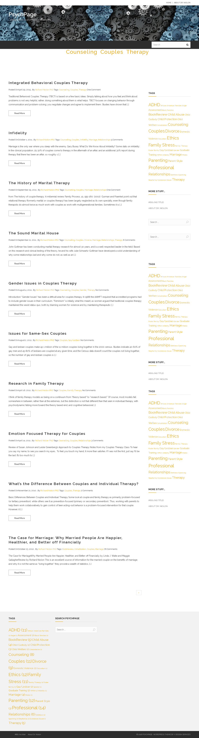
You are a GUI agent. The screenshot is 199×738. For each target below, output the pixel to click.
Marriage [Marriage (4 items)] (176, 154)
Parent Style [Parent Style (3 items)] (175, 160)
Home (168, 3)
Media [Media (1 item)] (184, 155)
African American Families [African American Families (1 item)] (171, 106)
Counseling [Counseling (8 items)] (178, 124)
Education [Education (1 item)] (162, 139)
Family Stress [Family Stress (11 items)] (161, 144)
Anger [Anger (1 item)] (184, 106)
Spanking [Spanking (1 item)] (182, 175)
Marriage (93, 140)
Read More (19, 113)
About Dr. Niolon (182, 3)
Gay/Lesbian (74, 340)
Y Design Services (182, 734)
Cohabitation (80, 549)
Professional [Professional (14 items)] (161, 167)
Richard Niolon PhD (44, 90)
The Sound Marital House (34, 233)
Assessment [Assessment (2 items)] (155, 110)
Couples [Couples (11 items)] (156, 130)
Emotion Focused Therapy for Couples (47, 433)
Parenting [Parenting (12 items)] (158, 160)
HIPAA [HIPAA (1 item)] (159, 155)
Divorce (87, 240)
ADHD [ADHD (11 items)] (154, 104)
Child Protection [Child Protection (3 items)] (167, 119)
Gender (83, 290)
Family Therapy (74, 390)
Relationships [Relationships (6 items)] (159, 174)
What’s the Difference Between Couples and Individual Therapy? (74, 484)
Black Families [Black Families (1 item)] (168, 110)
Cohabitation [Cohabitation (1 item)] (162, 125)
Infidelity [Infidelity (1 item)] (165, 155)
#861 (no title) (156, 202)
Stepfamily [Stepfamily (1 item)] (152, 180)
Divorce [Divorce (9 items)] (172, 131)
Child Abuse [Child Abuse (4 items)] (176, 114)
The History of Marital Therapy (39, 183)
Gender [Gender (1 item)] (176, 150)
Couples (111, 52)
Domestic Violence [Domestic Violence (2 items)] (25, 668)
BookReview (68, 549)
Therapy (137, 52)
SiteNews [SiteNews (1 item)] (174, 175)
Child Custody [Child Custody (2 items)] (21, 645)
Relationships (104, 140)
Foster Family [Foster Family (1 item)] (153, 150)
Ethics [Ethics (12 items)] (173, 138)
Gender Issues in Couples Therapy (43, 283)
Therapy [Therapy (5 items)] (178, 179)
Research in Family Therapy (36, 383)
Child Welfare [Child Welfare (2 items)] (20, 649)
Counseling (81, 52)
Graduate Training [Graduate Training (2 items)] (19, 690)
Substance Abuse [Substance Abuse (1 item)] (164, 180)
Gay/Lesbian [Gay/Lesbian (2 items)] (166, 150)
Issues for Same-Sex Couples (38, 333)
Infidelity (18, 133)
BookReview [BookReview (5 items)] (157, 114)
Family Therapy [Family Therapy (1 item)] (181, 146)
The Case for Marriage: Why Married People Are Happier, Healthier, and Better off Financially (66, 540)
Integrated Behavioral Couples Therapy (48, 83)
